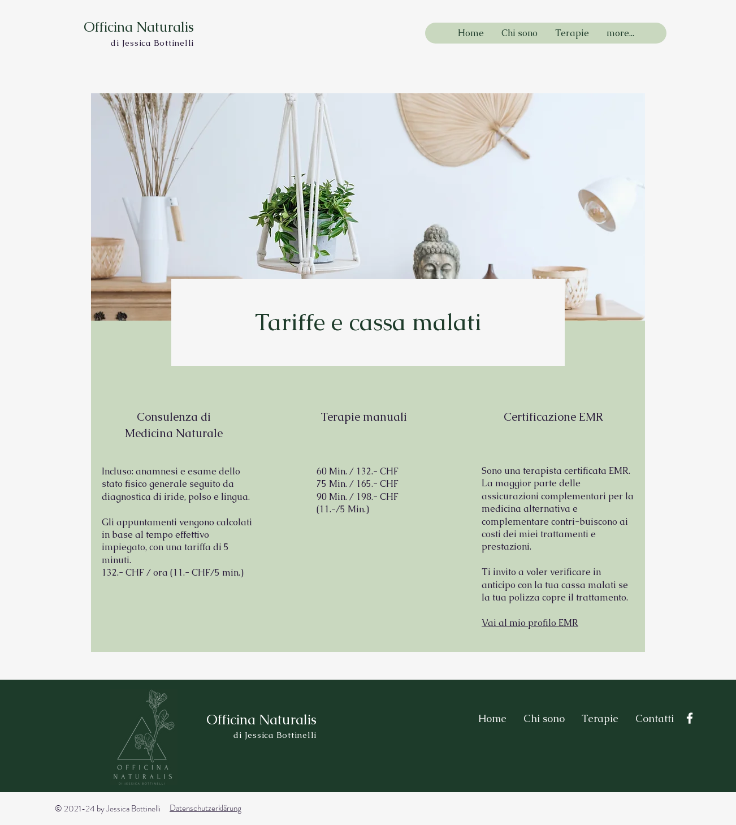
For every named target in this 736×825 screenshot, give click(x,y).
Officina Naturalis (139, 27)
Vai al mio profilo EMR (530, 623)
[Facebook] (689, 718)
